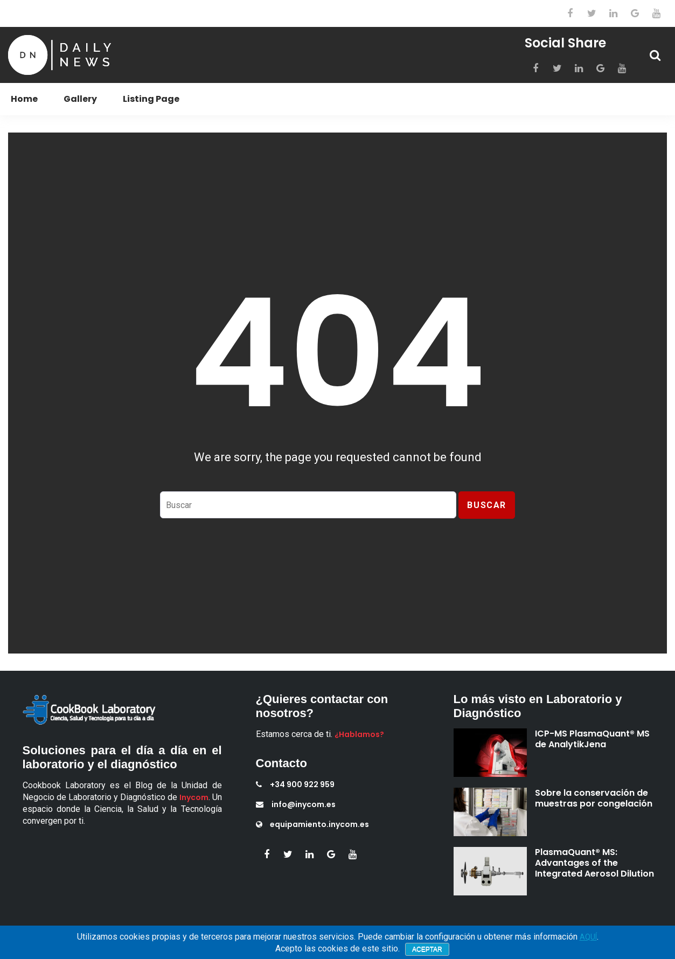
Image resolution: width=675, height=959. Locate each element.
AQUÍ (588, 937)
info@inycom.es (296, 804)
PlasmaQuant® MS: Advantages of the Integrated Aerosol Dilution (594, 863)
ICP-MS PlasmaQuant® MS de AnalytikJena (592, 738)
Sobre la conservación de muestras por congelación (593, 798)
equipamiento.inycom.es (312, 824)
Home (24, 99)
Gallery (80, 99)
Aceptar (427, 949)
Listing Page (151, 99)
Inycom (193, 797)
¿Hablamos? (359, 734)
